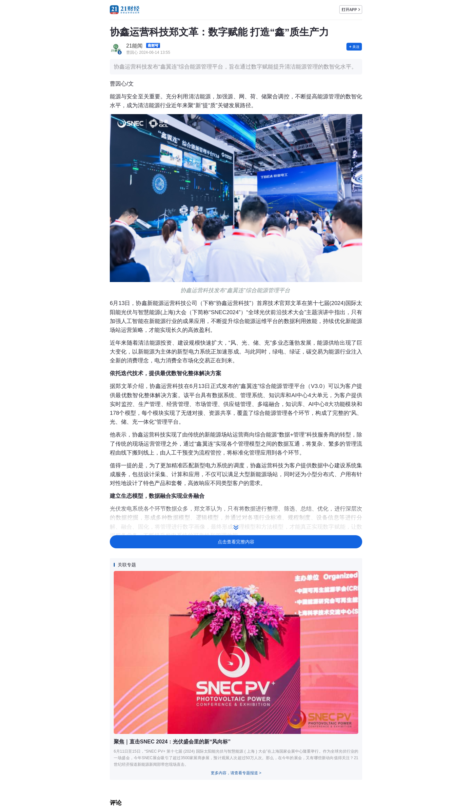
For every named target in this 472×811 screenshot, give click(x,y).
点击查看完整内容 (236, 541)
